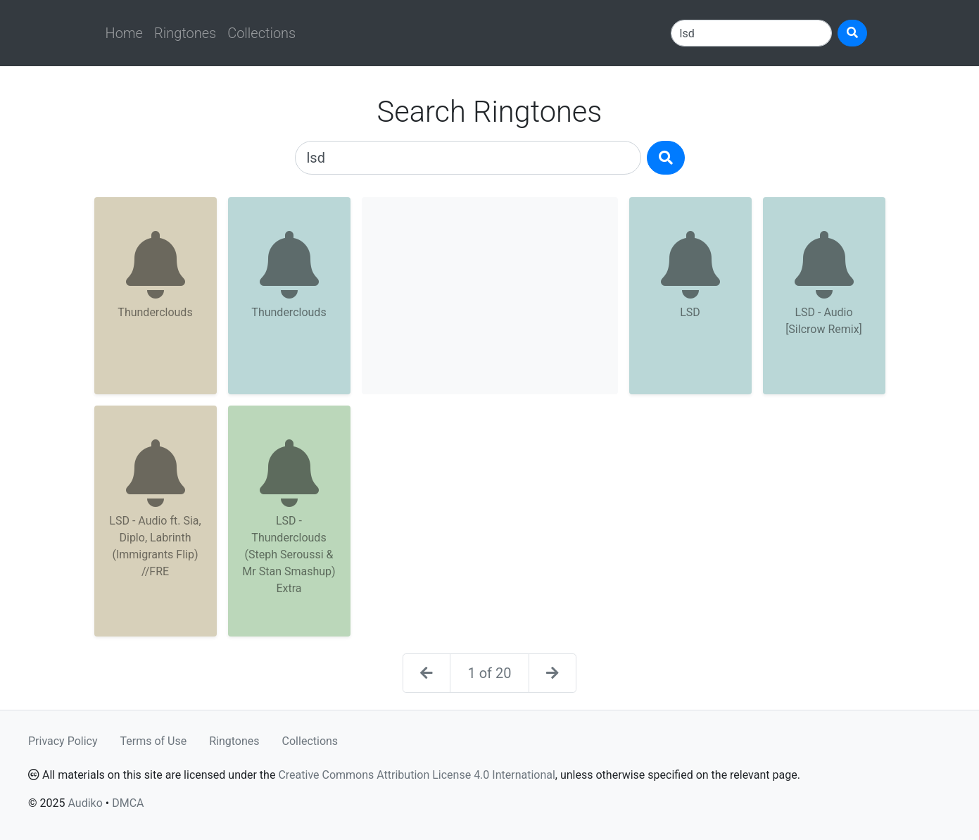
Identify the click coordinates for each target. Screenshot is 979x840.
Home (124, 33)
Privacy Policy (63, 741)
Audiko (85, 803)
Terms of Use (153, 741)
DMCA (128, 803)
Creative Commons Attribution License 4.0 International (416, 775)
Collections (261, 33)
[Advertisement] (490, 295)
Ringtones (185, 33)
